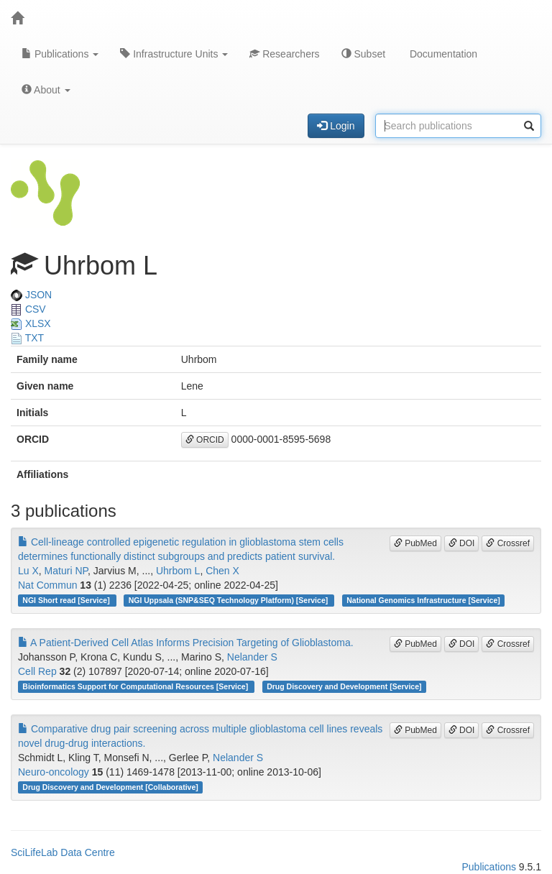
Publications (60, 54)
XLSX (31, 323)
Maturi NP (66, 570)
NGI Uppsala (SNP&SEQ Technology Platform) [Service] (229, 600)
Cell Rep (37, 671)
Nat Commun (47, 585)
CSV (28, 309)
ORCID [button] (204, 440)
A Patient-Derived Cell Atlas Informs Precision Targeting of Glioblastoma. (186, 642)
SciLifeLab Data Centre (63, 852)
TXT (27, 338)
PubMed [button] (415, 543)
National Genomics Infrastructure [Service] (423, 600)
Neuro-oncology (53, 772)
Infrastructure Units (174, 54)
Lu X (28, 570)
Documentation (442, 54)
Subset (363, 54)
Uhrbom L (178, 570)
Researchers (284, 54)
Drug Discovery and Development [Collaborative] (110, 787)
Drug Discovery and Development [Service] (344, 686)
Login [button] (335, 126)
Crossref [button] (508, 543)
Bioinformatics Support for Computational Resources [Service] (136, 686)
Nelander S (252, 657)
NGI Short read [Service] (66, 600)
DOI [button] (461, 543)
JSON (31, 294)
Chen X (222, 570)
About (46, 90)
